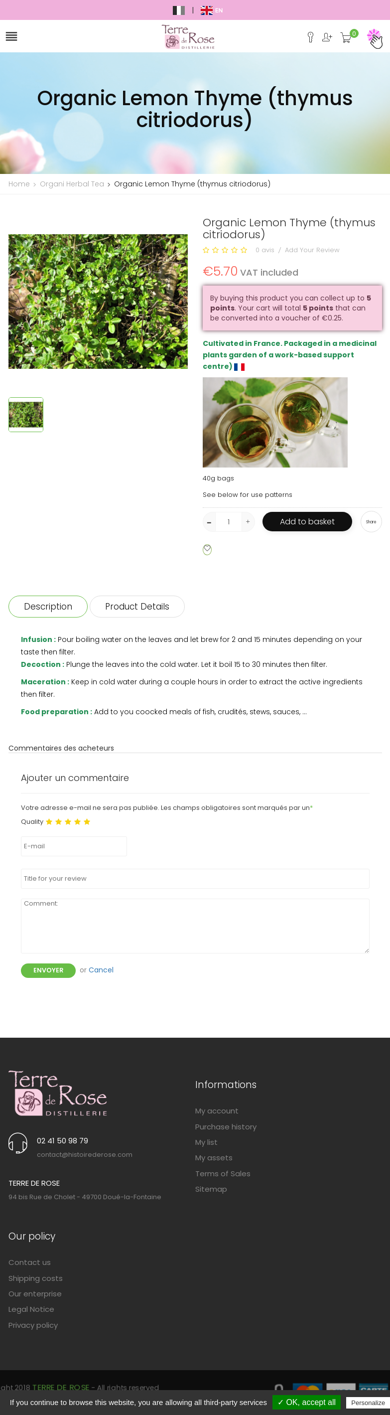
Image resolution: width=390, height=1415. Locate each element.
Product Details (137, 607)
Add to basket (307, 521)
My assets (214, 1157)
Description (48, 607)
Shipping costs (35, 1278)
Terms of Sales (223, 1173)
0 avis (265, 250)
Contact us (29, 1262)
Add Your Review (312, 250)
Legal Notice (31, 1309)
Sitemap (211, 1189)
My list (206, 1142)
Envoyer (48, 970)
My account (217, 1110)
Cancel (101, 970)
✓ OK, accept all (306, 1402)
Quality (32, 821)
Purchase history (226, 1126)
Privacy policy (33, 1325)
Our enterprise (35, 1293)
